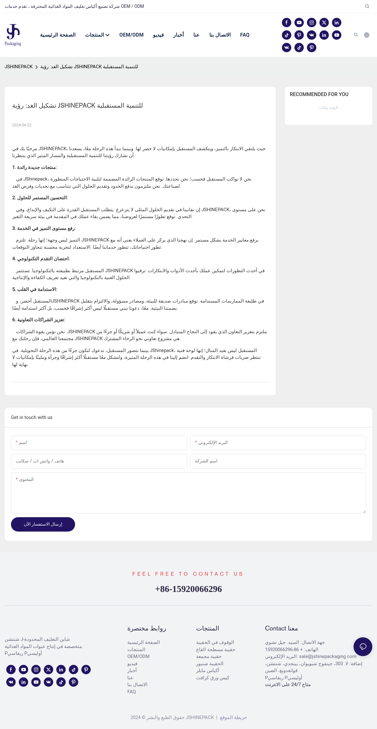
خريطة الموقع (233, 717)
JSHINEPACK (19, 66)
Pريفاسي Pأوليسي (23, 653)
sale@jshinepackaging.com (327, 656)
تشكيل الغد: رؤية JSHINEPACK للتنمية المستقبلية (89, 66)
